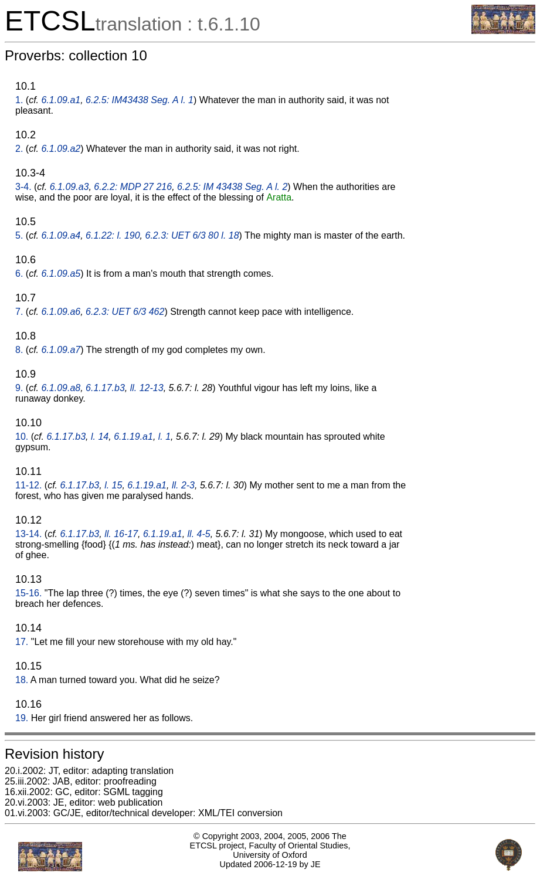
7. (19, 312)
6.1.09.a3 (69, 187)
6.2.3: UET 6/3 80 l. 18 (192, 235)
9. (19, 388)
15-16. (28, 593)
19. (21, 718)
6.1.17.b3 (105, 388)
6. (19, 274)
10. (21, 437)
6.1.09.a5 (60, 274)
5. (19, 235)
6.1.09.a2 (60, 149)
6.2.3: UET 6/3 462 (125, 312)
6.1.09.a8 (60, 388)
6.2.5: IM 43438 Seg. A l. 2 (232, 187)
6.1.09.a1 (60, 100)
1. (19, 100)
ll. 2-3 (183, 485)
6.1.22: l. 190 (113, 235)
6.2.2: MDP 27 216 (133, 187)
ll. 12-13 (147, 388)
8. (19, 350)
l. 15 (113, 485)
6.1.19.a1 (133, 437)
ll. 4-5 (199, 534)
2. (19, 149)
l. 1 (164, 437)
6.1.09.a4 (60, 235)
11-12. (28, 485)
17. (21, 642)
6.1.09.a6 (60, 312)
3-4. (23, 187)
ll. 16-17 (121, 534)
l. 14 (99, 437)
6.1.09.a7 (60, 350)
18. (21, 680)
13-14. (28, 534)
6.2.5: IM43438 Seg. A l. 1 (139, 100)
